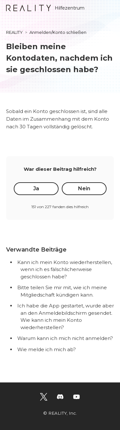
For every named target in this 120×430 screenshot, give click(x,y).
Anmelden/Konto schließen (57, 32)
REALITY (14, 32)
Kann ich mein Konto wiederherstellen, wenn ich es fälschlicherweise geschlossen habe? (64, 269)
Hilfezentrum (45, 8)
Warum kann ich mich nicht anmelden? (65, 338)
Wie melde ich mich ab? (46, 349)
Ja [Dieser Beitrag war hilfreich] (36, 188)
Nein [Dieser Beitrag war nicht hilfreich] (84, 188)
